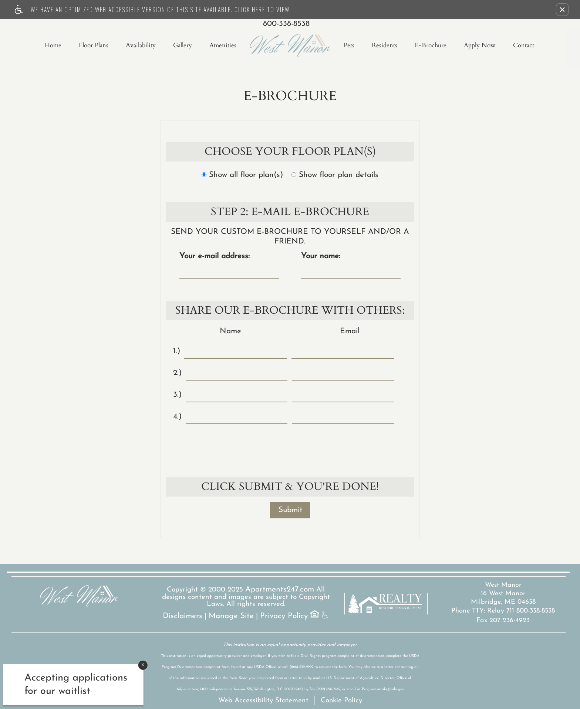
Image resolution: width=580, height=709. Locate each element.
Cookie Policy (341, 700)
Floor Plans (93, 45)
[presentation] (291, 446)
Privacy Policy (284, 616)
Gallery (182, 45)
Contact (523, 45)
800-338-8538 (286, 24)
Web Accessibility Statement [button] (263, 700)
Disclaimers (182, 616)
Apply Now (480, 45)
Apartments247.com (279, 589)
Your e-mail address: (214, 256)
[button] (562, 10)
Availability (141, 45)
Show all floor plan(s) (242, 175)
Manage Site (231, 616)
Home (53, 45)
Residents (384, 45)
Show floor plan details (334, 175)
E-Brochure (430, 45)
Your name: (320, 256)
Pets (349, 45)
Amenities (222, 45)
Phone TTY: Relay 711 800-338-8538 (503, 610)
